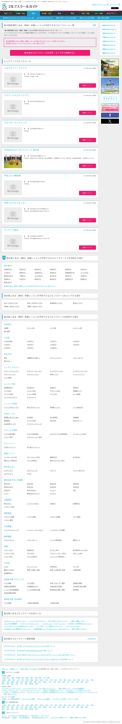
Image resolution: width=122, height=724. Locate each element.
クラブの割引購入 (10, 434)
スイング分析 (31, 420)
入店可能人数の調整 (79, 586)
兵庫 (26, 681)
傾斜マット (76, 540)
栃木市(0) (38, 269)
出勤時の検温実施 (10, 586)
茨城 (60, 680)
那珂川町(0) (8, 282)
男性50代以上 (8, 487)
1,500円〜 (53, 341)
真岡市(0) (22, 272)
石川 (83, 680)
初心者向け (30, 387)
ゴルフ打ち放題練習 (10, 623)
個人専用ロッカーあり (80, 550)
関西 (72, 13)
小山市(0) (7, 272)
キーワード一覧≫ (73, 699)
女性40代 (7, 490)
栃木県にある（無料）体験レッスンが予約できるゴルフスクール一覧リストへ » (30, 286)
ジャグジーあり (9, 553)
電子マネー (7, 361)
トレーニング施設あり (57, 556)
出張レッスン (54, 374)
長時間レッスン (55, 407)
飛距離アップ (77, 391)
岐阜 (8, 681)
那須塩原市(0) (70, 272)
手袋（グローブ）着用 (57, 583)
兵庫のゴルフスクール (109, 45)
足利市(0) (22, 269)
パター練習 (76, 517)
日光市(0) (83, 269)
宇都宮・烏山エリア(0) (11, 306)
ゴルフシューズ (32, 470)
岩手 (23, 680)
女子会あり (76, 457)
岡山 (50, 681)
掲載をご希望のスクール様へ (78, 717)
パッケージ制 (77, 328)
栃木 (56, 680)
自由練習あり (8, 573)
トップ (4, 715)
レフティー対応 (9, 507)
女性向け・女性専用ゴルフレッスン (80, 623)
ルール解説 (76, 394)
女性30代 (76, 487)
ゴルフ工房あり (32, 556)
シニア (6, 493)
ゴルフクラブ (8, 470)
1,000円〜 (30, 341)
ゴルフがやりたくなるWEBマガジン (18, 715)
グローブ (53, 470)
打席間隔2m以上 (32, 586)
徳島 (77, 681)
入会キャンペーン (10, 447)
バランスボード (32, 540)
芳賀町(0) (7, 279)
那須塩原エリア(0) (56, 303)
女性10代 (30, 487)
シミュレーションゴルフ (35, 530)
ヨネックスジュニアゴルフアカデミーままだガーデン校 (44, 659)
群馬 (65, 680)
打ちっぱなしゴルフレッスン (57, 621)
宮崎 (26, 683)
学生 (74, 490)
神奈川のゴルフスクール (110, 29)
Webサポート (77, 420)
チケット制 (30, 328)
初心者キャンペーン (33, 447)
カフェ (6, 566)
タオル (29, 474)
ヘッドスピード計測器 (57, 530)
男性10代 (7, 484)
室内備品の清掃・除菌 (57, 589)
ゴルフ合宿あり (32, 460)
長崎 (12, 683)
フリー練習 (7, 377)
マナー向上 (53, 394)
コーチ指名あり (78, 407)
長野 (78, 680)
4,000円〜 (76, 344)
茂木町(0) (68, 276)
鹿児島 (31, 683)
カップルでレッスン (56, 371)
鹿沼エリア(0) (77, 303)
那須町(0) (83, 279)
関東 (33, 13)
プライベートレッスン (34, 371)
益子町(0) (53, 276)
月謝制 (6, 328)
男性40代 (76, 484)
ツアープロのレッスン (11, 407)
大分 (21, 683)
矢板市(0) (53, 272)
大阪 (21, 681)
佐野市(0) (53, 269)
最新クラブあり (9, 570)
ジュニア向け (31, 391)
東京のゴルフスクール (109, 25)
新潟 (69, 680)
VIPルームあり (78, 553)
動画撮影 (7, 420)
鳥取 (59, 681)
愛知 (3, 681)
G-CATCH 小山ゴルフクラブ (35, 646)
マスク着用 (7, 583)
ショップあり (8, 556)
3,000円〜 (30, 344)
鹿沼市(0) (68, 269)
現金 (5, 358)
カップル (53, 493)
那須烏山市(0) (8, 276)
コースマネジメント (10, 397)
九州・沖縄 (98, 13)
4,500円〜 (7, 348)
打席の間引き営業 (56, 586)
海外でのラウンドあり (57, 460)
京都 (30, 681)
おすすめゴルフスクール (45, 17)
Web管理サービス (10, 424)
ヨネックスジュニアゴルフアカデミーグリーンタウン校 (46, 655)
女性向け (53, 387)
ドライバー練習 (9, 517)
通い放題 (7, 331)
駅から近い (7, 503)
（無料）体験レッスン (77, 621)
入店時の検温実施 (33, 603)
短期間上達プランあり (11, 417)
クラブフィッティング (34, 424)
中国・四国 (86, 13)
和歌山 (45, 681)
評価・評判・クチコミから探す (66, 17)
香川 (73, 681)
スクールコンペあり (33, 457)
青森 (9, 680)
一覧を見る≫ (91, 638)
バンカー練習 (8, 520)
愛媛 (82, 681)
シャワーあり (8, 550)
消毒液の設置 (77, 583)
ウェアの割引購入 (33, 434)
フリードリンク (32, 566)
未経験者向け (8, 387)
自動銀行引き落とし (33, 358)
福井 (92, 680)
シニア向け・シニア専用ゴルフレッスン (49, 626)
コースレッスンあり (10, 457)
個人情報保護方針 (25, 717)
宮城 (27, 680)
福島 (32, 680)
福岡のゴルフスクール (109, 53)
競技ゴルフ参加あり (10, 460)
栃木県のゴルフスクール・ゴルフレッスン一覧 (18, 17)
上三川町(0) (38, 276)
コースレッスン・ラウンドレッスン (54, 623)
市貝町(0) (83, 276)
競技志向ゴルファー (33, 493)
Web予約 (53, 420)
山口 (68, 681)
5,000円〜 (30, 348)
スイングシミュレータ (11, 530)
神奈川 (42, 680)
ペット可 (76, 566)
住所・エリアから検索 (87, 17)
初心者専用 (53, 417)
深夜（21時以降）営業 (57, 570)
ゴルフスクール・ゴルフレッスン (15, 621)
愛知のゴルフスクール (109, 49)
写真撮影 (76, 417)
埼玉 (47, 680)
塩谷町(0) (53, 279)
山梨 (74, 680)
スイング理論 (31, 394)
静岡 (12, 681)
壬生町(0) (22, 279)
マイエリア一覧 (115, 4)
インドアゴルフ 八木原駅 (59, 699)
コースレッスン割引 (79, 434)
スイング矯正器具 (56, 540)
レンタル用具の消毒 (33, 589)
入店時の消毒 (54, 603)
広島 (54, 681)
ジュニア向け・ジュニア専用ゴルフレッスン (18, 626)
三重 (17, 681)
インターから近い (33, 503)
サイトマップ (45, 715)
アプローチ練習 (55, 517)
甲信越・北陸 (46, 13)
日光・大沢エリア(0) (11, 303)
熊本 (17, 683)
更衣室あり (30, 550)
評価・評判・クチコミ (79, 629)
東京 (36, 680)
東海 (59, 13)
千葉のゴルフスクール (109, 37)
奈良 (39, 681)
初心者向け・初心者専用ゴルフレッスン (17, 629)
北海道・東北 (20, 13)
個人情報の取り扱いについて (40, 717)
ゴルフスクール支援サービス (59, 717)
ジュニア (53, 490)
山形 (18, 680)
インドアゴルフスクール (37, 621)
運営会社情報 (6, 717)
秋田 (13, 680)
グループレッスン (10, 374)
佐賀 (8, 683)
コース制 (53, 328)
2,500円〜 (7, 344)
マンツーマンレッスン (11, 371)
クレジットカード (56, 358)
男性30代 (53, 484)
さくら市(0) (84, 272)
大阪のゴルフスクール (109, 41)
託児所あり (53, 566)
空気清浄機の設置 (10, 593)
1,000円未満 (8, 341)
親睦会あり (53, 457)
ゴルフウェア (8, 474)
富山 (87, 680)
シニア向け (7, 391)
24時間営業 (77, 570)
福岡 (3, 683)
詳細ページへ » (87, 85)
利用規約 (14, 717)
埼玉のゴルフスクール (109, 33)
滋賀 (35, 681)
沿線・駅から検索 (103, 17)
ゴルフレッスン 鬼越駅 (43, 699)
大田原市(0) (38, 272)
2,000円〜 (76, 341)
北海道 (4, 680)
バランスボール (9, 540)
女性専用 (30, 417)
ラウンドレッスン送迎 (34, 437)
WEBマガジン (111, 13)
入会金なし (53, 348)
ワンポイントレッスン (80, 371)
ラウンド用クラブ (79, 470)
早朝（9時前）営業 (33, 570)
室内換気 (76, 589)
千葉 (51, 680)
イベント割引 (8, 437)
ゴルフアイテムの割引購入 (59, 434)
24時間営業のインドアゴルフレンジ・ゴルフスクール (51, 629)
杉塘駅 (4, 699)
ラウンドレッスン (33, 374)
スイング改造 (8, 394)
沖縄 (36, 683)
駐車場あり (76, 503)
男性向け (76, 387)
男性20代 (30, 484)
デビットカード (78, 358)
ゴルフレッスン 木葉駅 (28, 699)
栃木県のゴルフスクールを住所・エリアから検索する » (50, 53)
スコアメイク (31, 397)
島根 (63, 681)
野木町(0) (38, 279)
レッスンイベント (79, 374)
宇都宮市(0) (8, 269)
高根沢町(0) (69, 279)
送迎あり (53, 503)
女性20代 (53, 487)
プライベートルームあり (58, 553)
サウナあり (30, 553)
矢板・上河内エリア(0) (34, 303)
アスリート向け (55, 391)
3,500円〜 (53, 344)
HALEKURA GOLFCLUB (34, 650)
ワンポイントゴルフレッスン (29, 623)
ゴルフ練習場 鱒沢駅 (14, 699)
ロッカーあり (54, 550)
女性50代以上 (31, 490)
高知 (86, 681)
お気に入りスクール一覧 (100, 4)
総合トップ (8, 13)
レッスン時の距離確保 (11, 589)
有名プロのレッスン (33, 407)
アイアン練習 (31, 517)
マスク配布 (30, 583)
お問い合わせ (35, 715)
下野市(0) (22, 276)
